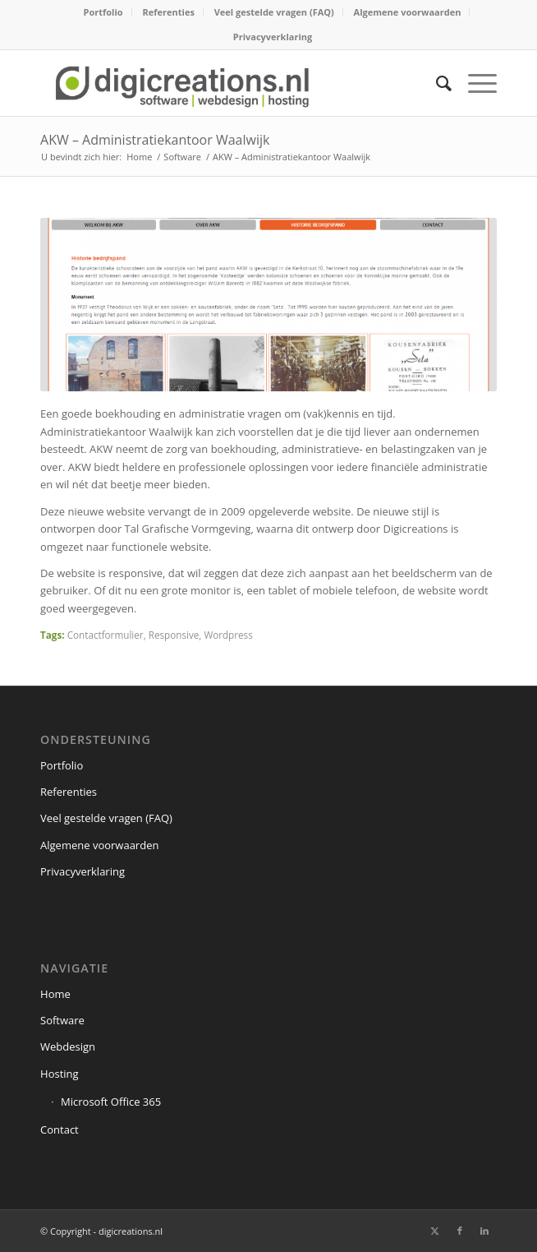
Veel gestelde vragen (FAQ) (274, 12)
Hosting (59, 1073)
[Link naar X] (435, 1230)
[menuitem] (104, 12)
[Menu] (474, 83)
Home (55, 993)
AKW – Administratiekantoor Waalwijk (154, 140)
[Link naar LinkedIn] (484, 1230)
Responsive (174, 634)
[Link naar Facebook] (460, 1230)
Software (62, 1020)
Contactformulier (105, 634)
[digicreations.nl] (223, 83)
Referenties (169, 12)
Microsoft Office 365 (111, 1101)
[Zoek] (436, 83)
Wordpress (228, 634)
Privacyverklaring (272, 36)
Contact (59, 1129)
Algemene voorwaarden (407, 12)
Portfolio (103, 12)
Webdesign (67, 1046)
